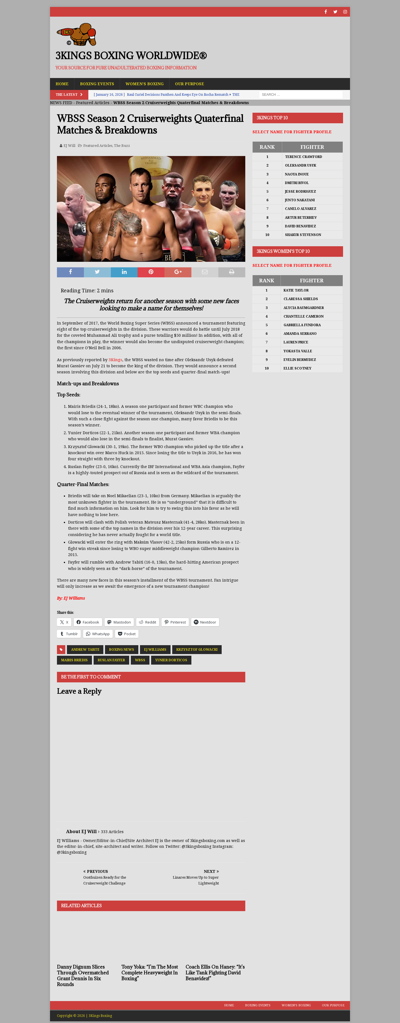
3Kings (115, 360)
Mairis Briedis (74, 660)
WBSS (140, 660)
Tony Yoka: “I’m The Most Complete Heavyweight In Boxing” (149, 973)
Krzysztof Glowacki (197, 650)
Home (62, 84)
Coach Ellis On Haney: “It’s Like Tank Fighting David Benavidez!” (215, 973)
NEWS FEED (61, 102)
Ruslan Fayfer (111, 660)
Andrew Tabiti (85, 650)
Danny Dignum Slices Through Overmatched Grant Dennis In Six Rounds (83, 975)
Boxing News (121, 650)
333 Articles (112, 832)
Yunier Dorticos (171, 660)
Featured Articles (92, 102)
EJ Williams (155, 650)
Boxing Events (97, 84)
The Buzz (122, 146)
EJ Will (69, 146)
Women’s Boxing (145, 84)
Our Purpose (189, 84)
